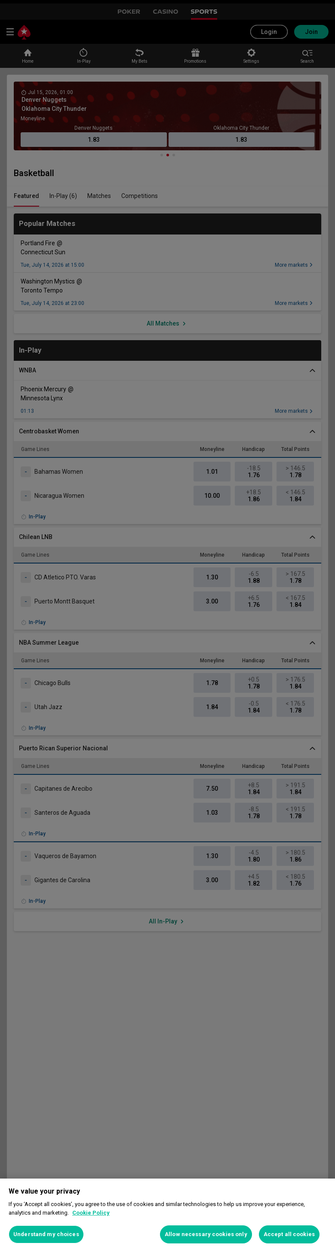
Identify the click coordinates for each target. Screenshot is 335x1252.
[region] (167, 1215)
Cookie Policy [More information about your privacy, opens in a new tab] (91, 1212)
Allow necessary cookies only (206, 1234)
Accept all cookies (289, 1234)
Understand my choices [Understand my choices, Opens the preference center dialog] (46, 1234)
